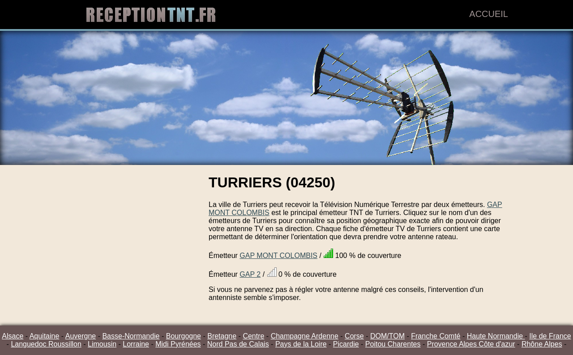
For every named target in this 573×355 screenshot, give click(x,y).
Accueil (488, 14)
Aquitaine (45, 336)
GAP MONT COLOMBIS (278, 255)
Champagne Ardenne (304, 336)
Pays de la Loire (301, 344)
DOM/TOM (387, 336)
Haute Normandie (496, 336)
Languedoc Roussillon (46, 344)
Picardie (346, 344)
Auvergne (80, 336)
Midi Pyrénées (178, 344)
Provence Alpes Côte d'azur (471, 344)
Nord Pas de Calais (238, 344)
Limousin (102, 344)
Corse (354, 336)
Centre (253, 336)
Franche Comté (435, 336)
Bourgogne (183, 336)
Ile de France (550, 336)
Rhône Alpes (542, 344)
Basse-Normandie (130, 336)
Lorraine (136, 344)
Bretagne (221, 336)
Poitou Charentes (393, 344)
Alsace (12, 336)
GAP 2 (250, 274)
